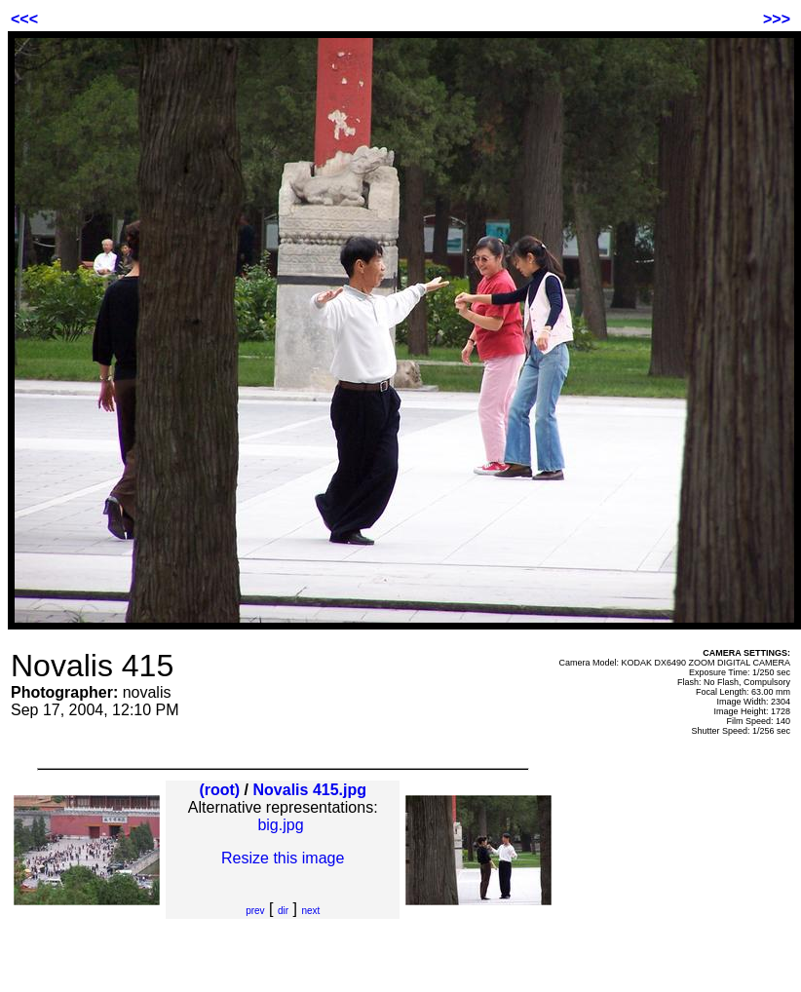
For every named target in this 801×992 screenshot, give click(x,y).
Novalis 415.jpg (310, 790)
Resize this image (282, 858)
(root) (219, 790)
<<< (24, 19)
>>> (776, 19)
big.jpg (280, 825)
